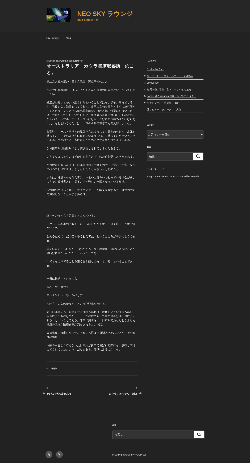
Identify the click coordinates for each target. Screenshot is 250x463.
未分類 (54, 368)
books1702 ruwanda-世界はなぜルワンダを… (172, 96)
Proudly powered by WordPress (129, 454)
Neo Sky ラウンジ (105, 13)
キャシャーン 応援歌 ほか (163, 102)
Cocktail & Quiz (155, 69)
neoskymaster (75, 61)
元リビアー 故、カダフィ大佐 (164, 109)
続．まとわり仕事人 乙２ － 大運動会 (170, 76)
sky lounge (52, 38)
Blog (68, 38)
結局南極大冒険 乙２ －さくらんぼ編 (169, 89)
